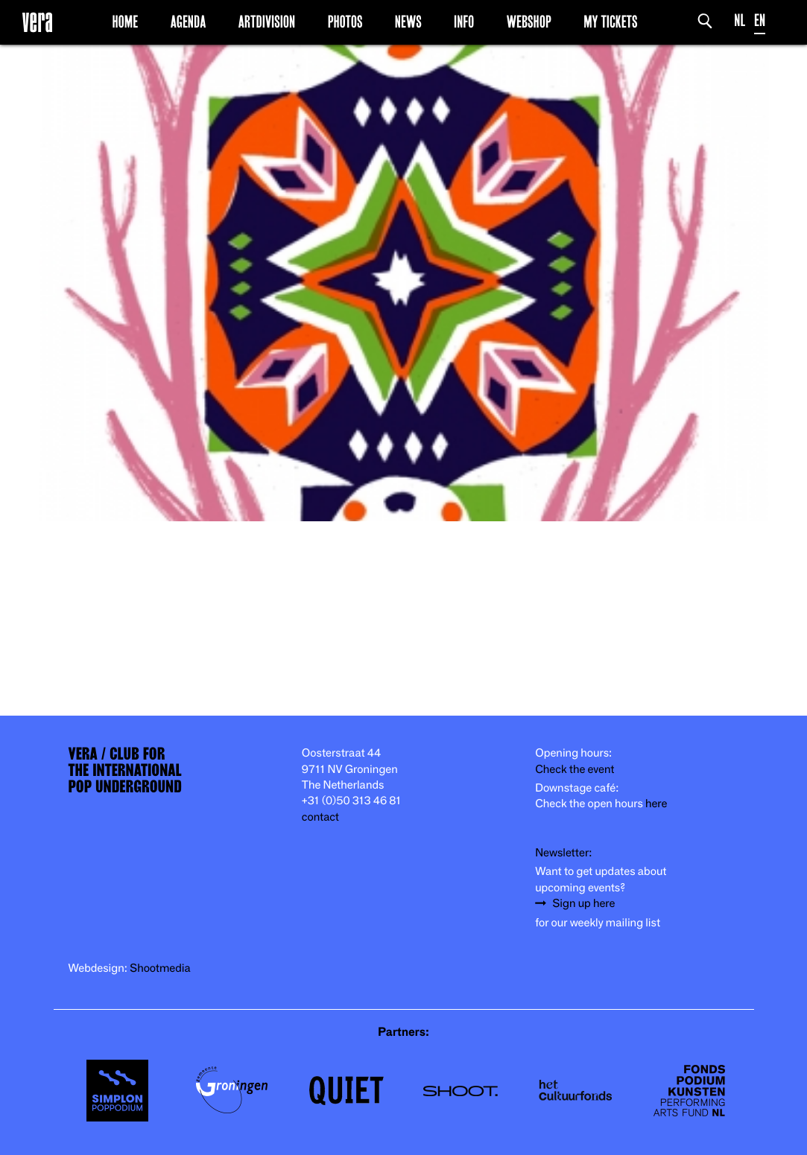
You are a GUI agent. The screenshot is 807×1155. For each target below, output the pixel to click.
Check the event (574, 769)
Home (125, 22)
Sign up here (583, 903)
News (408, 22)
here (656, 804)
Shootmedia (160, 968)
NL (739, 20)
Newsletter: (563, 853)
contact (320, 817)
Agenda (188, 22)
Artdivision (267, 22)
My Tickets (610, 22)
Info (464, 22)
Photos (345, 22)
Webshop (529, 22)
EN (759, 20)
